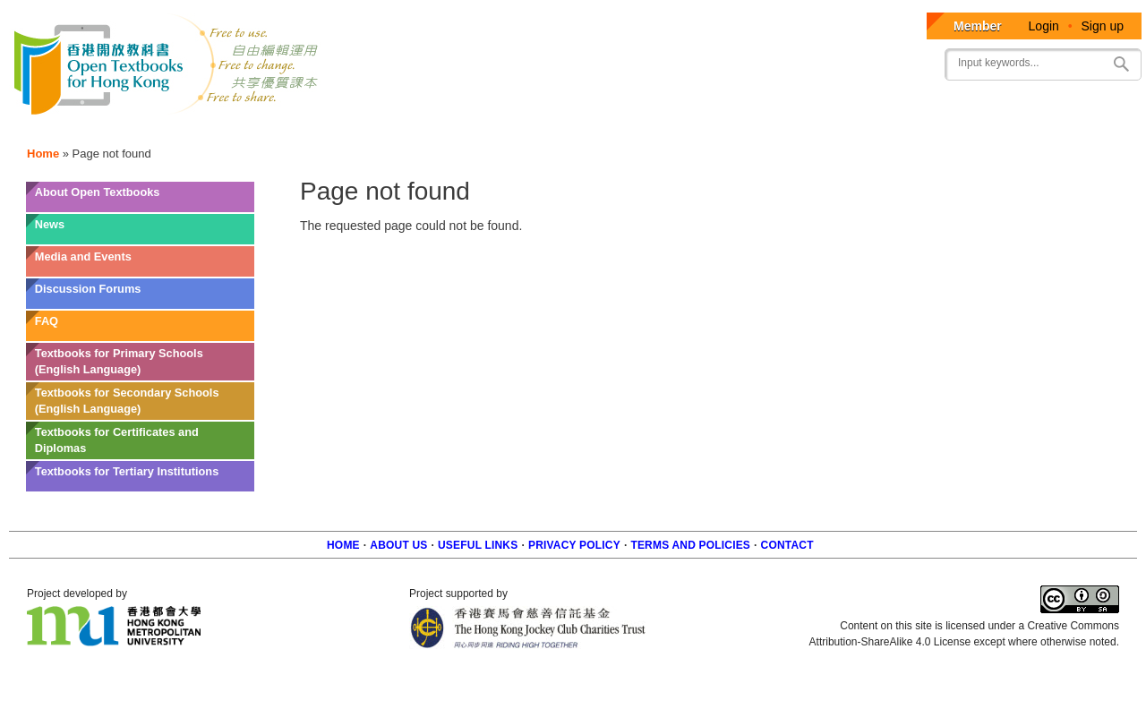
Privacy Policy (574, 545)
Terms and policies (690, 545)
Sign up (1103, 26)
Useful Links (477, 545)
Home (43, 153)
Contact (787, 545)
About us (398, 545)
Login (1044, 26)
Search (1121, 64)
